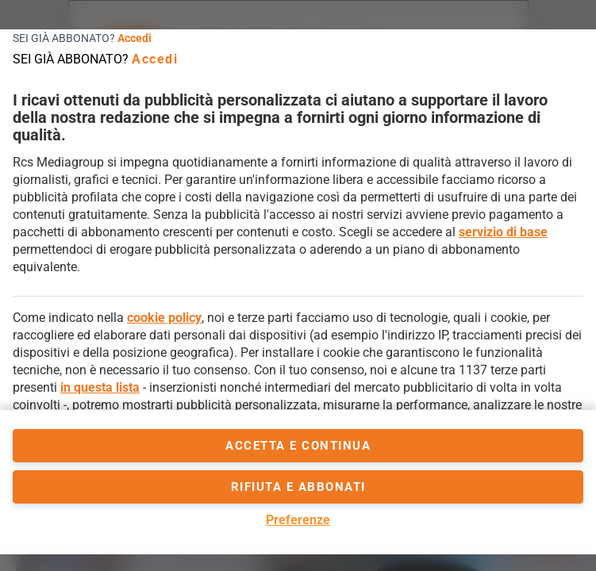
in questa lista (100, 387)
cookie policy (164, 317)
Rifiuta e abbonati (298, 487)
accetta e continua (298, 446)
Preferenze (298, 519)
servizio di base (503, 232)
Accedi (134, 38)
